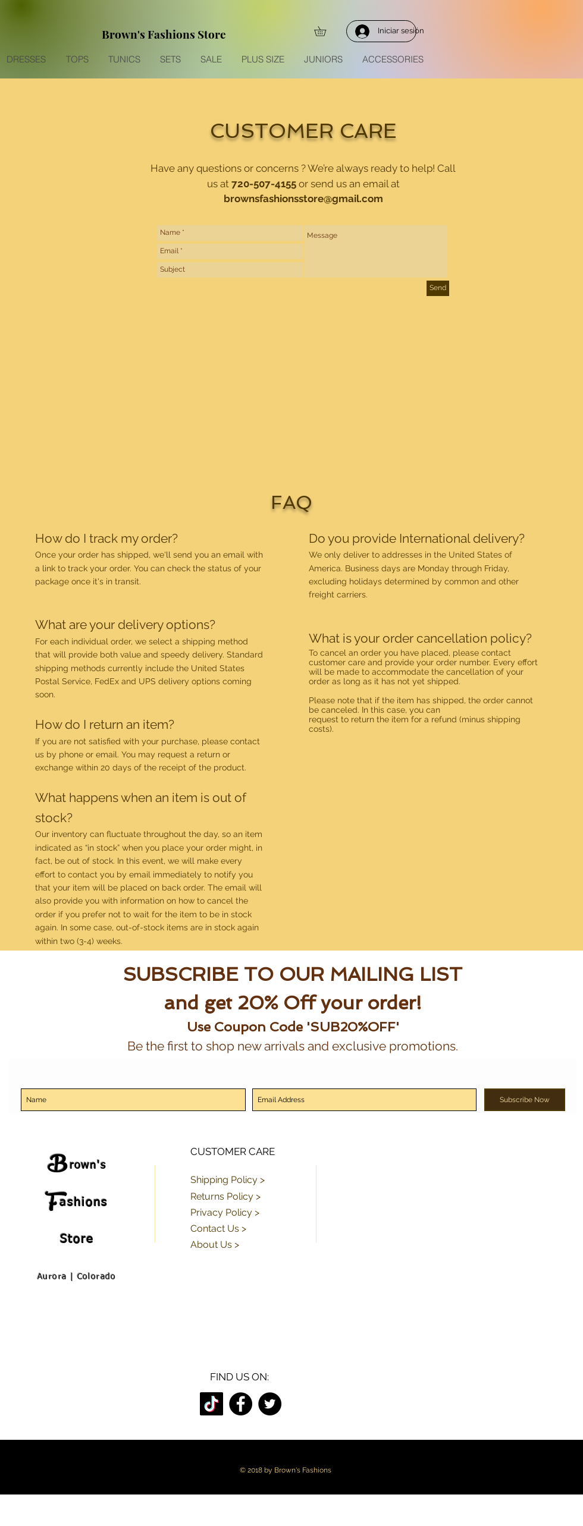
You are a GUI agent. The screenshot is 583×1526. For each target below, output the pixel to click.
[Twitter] (269, 1403)
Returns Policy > (225, 1196)
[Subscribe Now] (524, 1099)
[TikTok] (211, 1403)
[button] (325, 31)
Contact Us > (218, 1228)
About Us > (214, 1244)
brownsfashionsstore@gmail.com (303, 198)
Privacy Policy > (224, 1212)
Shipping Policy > (227, 1179)
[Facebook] (240, 1403)
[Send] (438, 288)
